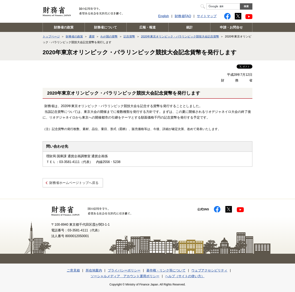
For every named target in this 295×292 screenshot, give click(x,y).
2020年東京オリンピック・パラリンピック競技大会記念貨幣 (180, 36)
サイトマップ (207, 16)
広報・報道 (147, 27)
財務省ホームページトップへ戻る (74, 182)
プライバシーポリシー (124, 270)
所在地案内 (94, 270)
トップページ (51, 36)
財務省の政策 (64, 27)
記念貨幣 (129, 36)
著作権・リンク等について (166, 270)
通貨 (92, 36)
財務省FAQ (183, 16)
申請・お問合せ (231, 27)
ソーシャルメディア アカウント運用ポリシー (125, 276)
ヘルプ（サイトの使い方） (184, 276)
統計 (189, 27)
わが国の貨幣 (109, 36)
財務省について (105, 27)
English (163, 16)
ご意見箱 (73, 270)
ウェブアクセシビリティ (209, 270)
